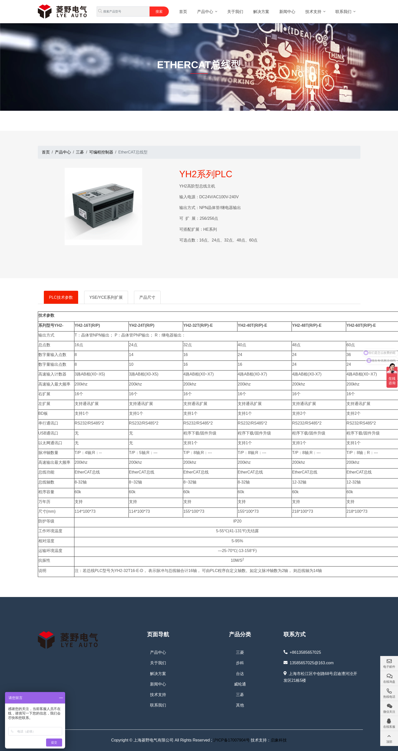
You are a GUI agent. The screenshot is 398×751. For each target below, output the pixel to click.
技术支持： (260, 740)
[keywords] (123, 11)
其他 (240, 705)
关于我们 (235, 12)
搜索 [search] (159, 12)
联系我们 (343, 12)
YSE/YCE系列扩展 (106, 297)
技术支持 (313, 12)
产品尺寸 (147, 297)
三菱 (240, 652)
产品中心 (205, 12)
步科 (240, 663)
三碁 (240, 694)
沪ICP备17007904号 (231, 740)
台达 (240, 674)
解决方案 (261, 12)
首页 (183, 12)
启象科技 (279, 740)
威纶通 (240, 684)
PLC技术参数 (61, 297)
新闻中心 (287, 12)
